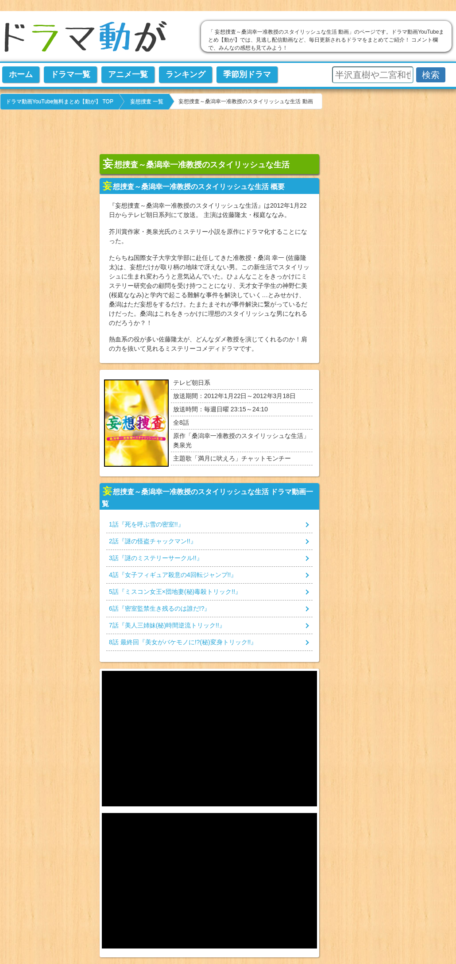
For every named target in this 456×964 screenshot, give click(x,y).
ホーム (21, 74)
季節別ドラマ (247, 74)
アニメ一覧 (128, 74)
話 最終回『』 (183, 642)
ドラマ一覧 (70, 74)
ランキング (185, 74)
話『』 (146, 524)
